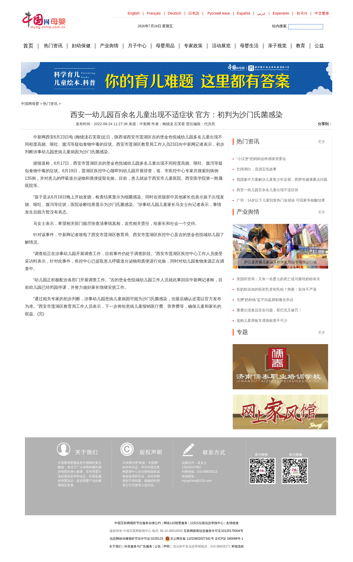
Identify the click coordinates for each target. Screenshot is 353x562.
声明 (166, 546)
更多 (321, 141)
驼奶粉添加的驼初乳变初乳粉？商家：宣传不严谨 (276, 289)
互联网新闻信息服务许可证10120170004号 (213, 531)
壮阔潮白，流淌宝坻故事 (256, 169)
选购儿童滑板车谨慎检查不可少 (262, 320)
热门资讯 (50, 104)
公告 (158, 546)
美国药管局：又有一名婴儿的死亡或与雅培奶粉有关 (278, 279)
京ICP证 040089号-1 (229, 538)
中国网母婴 (30, 104)
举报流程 (237, 546)
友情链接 (232, 523)
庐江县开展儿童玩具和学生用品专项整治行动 (280, 262)
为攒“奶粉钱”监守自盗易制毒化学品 (265, 300)
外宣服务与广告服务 (138, 546)
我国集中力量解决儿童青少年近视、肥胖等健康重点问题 (282, 179)
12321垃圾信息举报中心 (207, 523)
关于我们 (115, 546)
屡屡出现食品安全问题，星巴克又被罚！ (269, 310)
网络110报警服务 (176, 523)
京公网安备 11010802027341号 (189, 538)
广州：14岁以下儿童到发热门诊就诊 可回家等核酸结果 (281, 200)
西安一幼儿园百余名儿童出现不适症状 (267, 190)
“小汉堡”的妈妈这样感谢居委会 (261, 159)
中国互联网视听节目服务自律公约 (137, 523)
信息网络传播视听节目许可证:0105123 (136, 538)
